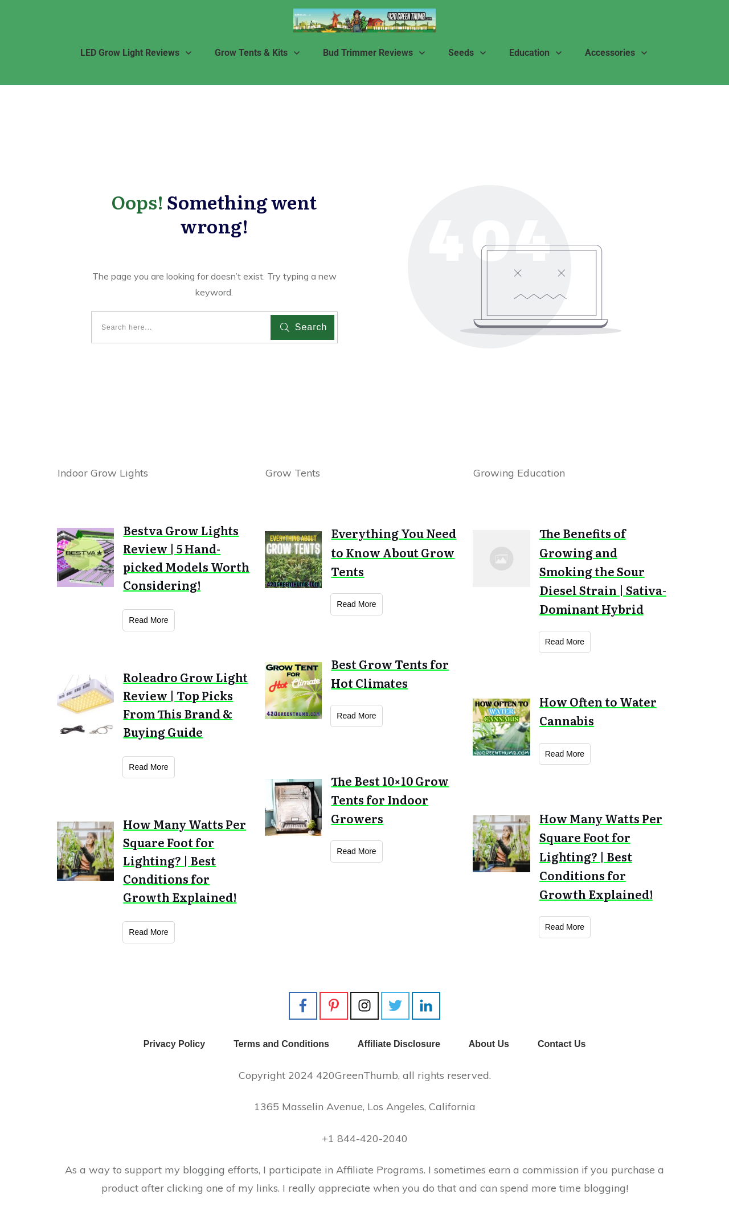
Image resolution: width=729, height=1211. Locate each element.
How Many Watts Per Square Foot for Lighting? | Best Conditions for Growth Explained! (184, 860)
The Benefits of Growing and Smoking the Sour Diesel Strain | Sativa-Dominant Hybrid (602, 570)
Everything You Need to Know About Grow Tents (393, 551)
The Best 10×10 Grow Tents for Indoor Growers (390, 799)
